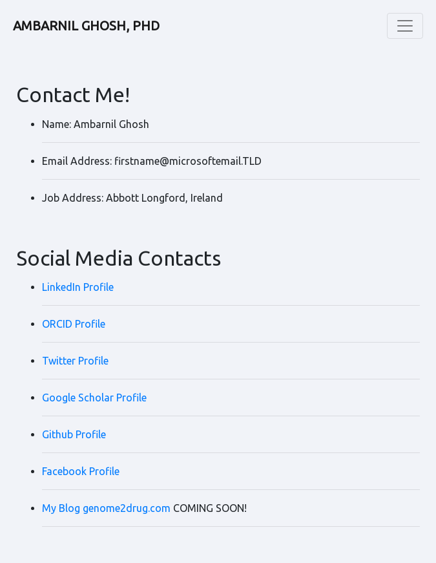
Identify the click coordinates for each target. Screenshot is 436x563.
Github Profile (74, 434)
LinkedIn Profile (78, 287)
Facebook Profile (80, 471)
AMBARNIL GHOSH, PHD (86, 25)
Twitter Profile (75, 360)
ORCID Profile (73, 324)
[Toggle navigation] (405, 26)
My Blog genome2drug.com (106, 508)
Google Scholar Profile (94, 397)
